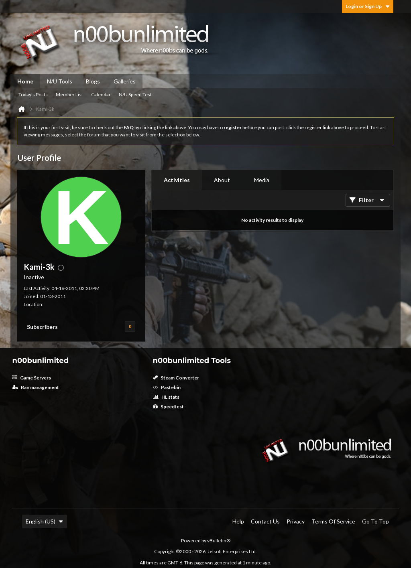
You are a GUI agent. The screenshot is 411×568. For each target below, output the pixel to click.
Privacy (296, 521)
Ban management (35, 387)
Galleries (125, 81)
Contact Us (265, 521)
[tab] (177, 180)
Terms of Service (333, 521)
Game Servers (31, 378)
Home (25, 81)
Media (261, 179)
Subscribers (42, 326)
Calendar (101, 94)
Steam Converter (176, 378)
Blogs (93, 81)
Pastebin (167, 387)
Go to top (375, 521)
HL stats (166, 397)
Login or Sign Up (368, 6)
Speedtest (168, 407)
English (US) (44, 521)
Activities (177, 179)
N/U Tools (59, 81)
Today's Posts (33, 94)
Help (238, 521)
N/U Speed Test (135, 94)
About (222, 179)
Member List (69, 94)
